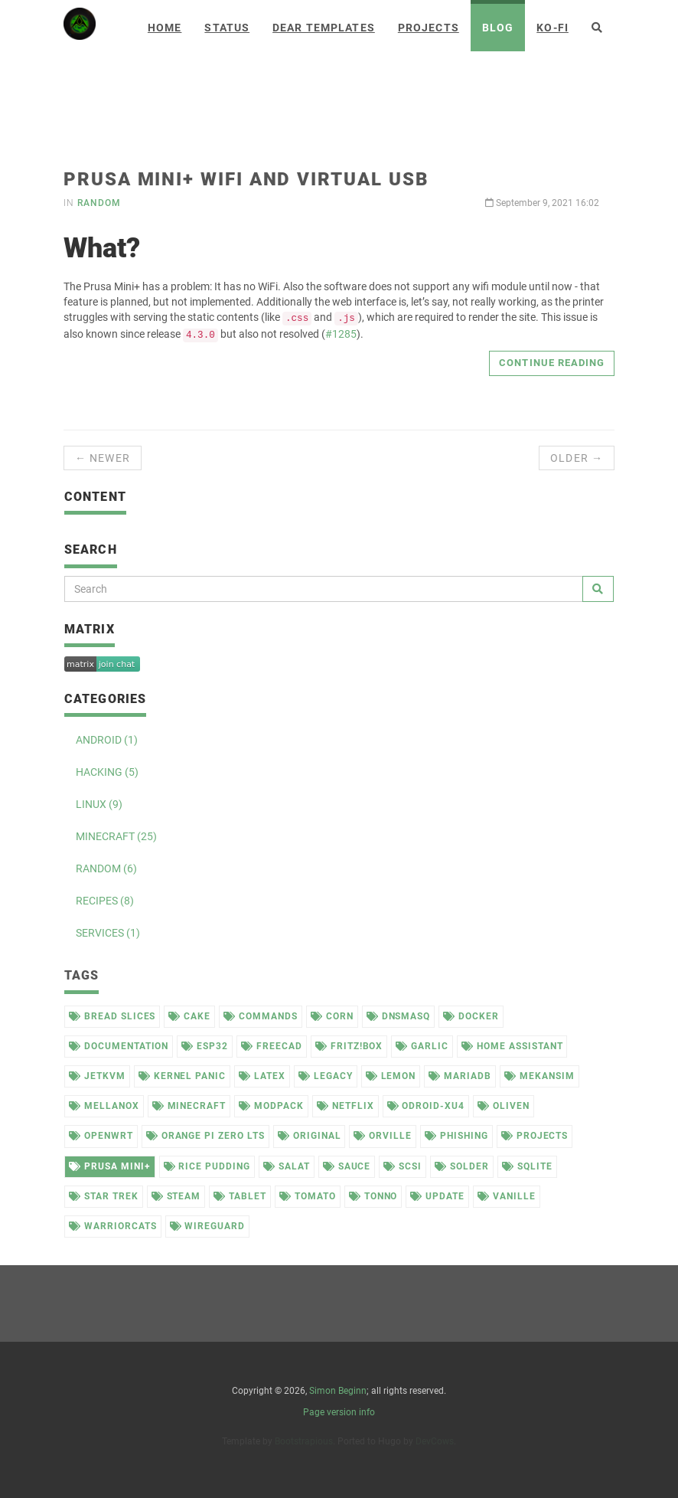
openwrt (101, 1135)
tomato (307, 1196)
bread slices (112, 1016)
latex (262, 1076)
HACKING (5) (107, 772)
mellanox (104, 1106)
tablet (240, 1196)
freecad (271, 1046)
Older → (576, 458)
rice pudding (207, 1166)
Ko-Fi (552, 27)
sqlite (527, 1166)
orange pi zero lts (205, 1135)
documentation (118, 1046)
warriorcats (113, 1226)
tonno (373, 1196)
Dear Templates (323, 27)
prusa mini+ (110, 1166)
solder (462, 1166)
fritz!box (349, 1046)
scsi (402, 1166)
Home (164, 27)
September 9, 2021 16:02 (542, 203)
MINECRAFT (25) (116, 836)
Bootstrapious (304, 1441)
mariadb (460, 1076)
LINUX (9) (99, 804)
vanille (507, 1196)
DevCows (435, 1441)
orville (383, 1135)
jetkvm (97, 1076)
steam (176, 1196)
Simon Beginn (338, 1390)
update (437, 1196)
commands (260, 1016)
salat (286, 1166)
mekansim (539, 1076)
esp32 (204, 1046)
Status (226, 27)
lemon (391, 1076)
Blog (497, 27)
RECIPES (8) (105, 901)
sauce (347, 1166)
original (309, 1135)
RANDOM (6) (106, 868)
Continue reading (552, 362)
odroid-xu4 (426, 1106)
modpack (271, 1106)
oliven (504, 1106)
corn (332, 1016)
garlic (422, 1046)
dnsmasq (399, 1016)
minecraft (189, 1106)
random (99, 203)
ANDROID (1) (107, 740)
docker (471, 1016)
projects (535, 1135)
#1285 (341, 334)
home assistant (511, 1046)
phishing (456, 1135)
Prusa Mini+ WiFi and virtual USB (246, 179)
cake (189, 1016)
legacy (325, 1076)
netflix (345, 1106)
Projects (428, 27)
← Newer (102, 458)
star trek (104, 1196)
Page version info (339, 1412)
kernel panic (182, 1076)
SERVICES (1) (108, 933)
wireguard (208, 1226)
